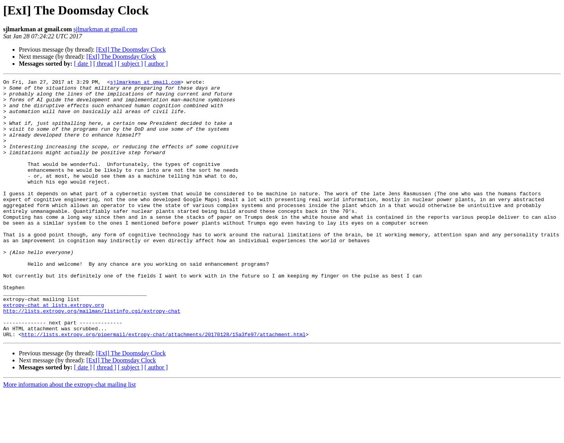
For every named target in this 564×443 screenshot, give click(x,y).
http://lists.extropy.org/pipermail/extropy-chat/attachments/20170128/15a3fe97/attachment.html (164, 385)
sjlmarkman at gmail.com (105, 29)
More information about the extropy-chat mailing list (69, 436)
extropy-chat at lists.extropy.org (53, 350)
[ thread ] (104, 63)
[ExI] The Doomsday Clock (131, 49)
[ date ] (83, 63)
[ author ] (156, 63)
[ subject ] (130, 63)
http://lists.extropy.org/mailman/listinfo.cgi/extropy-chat (91, 357)
